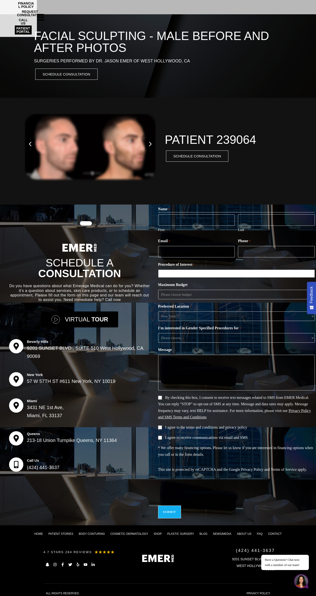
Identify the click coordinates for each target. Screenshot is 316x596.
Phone (244, 241)
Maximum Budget (173, 284)
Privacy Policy (252, 469)
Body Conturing (92, 530)
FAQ (260, 530)
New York (35, 373)
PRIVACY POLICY (258, 589)
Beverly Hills (37, 340)
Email (164, 241)
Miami (32, 399)
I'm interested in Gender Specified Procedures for (199, 327)
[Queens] (16, 437)
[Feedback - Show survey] (311, 298)
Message (165, 349)
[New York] (16, 378)
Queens (33, 432)
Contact (275, 530)
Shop (158, 530)
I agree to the (206, 427)
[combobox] (237, 273)
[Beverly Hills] (16, 345)
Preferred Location (174, 306)
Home (38, 530)
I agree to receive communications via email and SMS (206, 437)
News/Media (222, 530)
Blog (203, 530)
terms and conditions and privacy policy (216, 427)
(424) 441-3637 (43, 466)
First (161, 230)
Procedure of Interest (176, 264)
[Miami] (16, 404)
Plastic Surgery (180, 530)
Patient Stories (60, 530)
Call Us (33, 459)
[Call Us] (16, 463)
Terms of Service (284, 469)
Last (241, 230)
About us (244, 530)
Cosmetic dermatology (129, 530)
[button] (30, 145)
